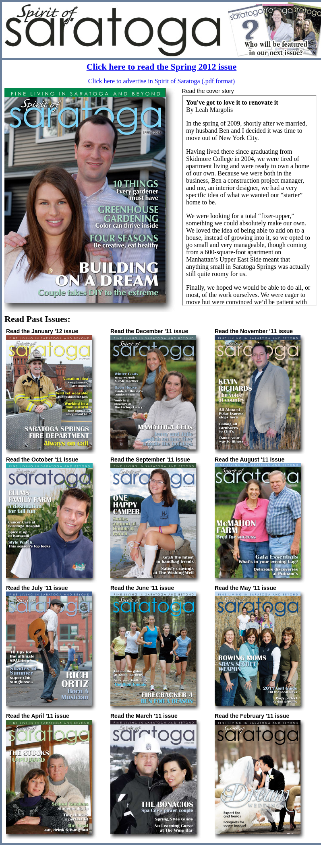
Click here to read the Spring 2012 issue (162, 67)
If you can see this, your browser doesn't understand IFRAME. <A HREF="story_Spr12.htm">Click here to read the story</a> (249, 200)
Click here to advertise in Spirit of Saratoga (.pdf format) (161, 81)
